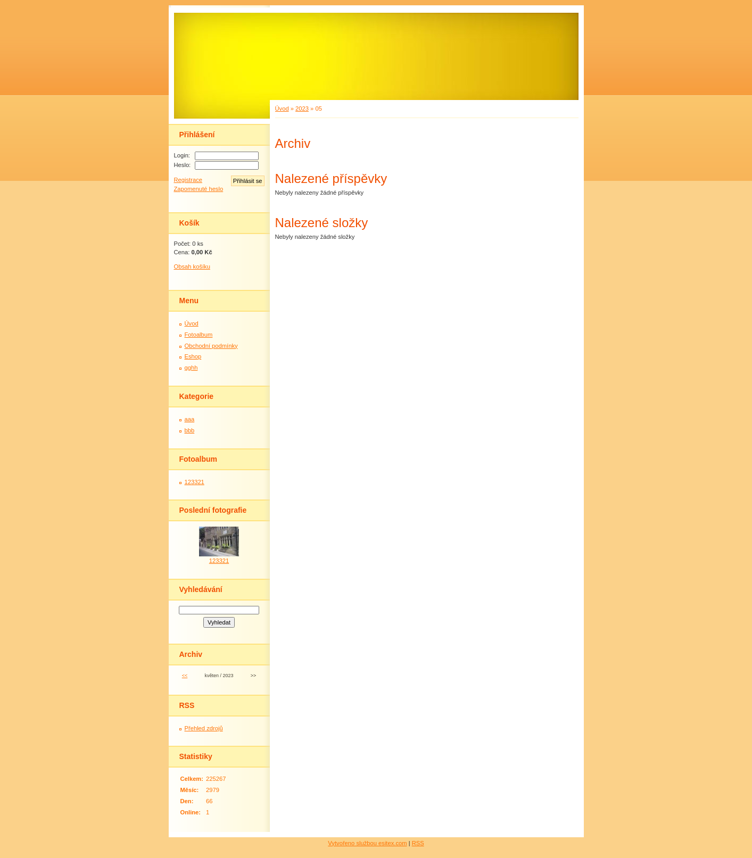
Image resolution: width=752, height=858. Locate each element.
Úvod (282, 108)
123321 (194, 482)
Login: (182, 155)
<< (184, 675)
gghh (191, 367)
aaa (190, 419)
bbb (190, 430)
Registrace (188, 180)
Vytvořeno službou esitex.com (367, 843)
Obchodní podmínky (211, 346)
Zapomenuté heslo (199, 189)
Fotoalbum (199, 334)
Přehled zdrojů (204, 728)
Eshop (193, 356)
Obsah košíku (192, 266)
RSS (418, 843)
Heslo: (182, 165)
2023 (302, 108)
